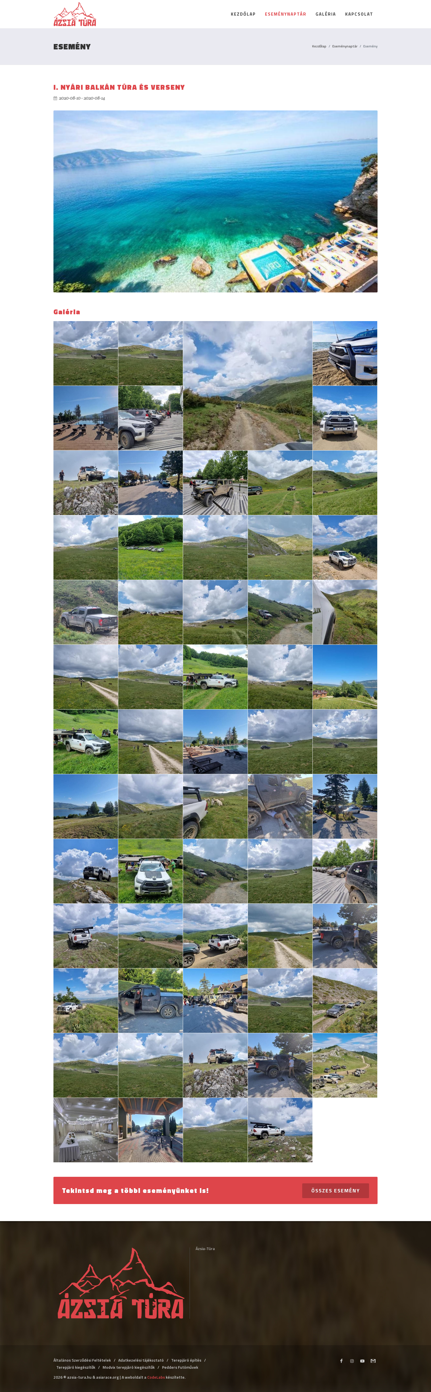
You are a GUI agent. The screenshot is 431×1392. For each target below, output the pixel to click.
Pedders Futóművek (180, 1367)
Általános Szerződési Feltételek (82, 1360)
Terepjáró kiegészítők (75, 1367)
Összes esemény (335, 1190)
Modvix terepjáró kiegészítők (129, 1367)
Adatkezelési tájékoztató (141, 1360)
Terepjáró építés (186, 1360)
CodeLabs (156, 1377)
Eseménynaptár (344, 46)
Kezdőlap (319, 46)
